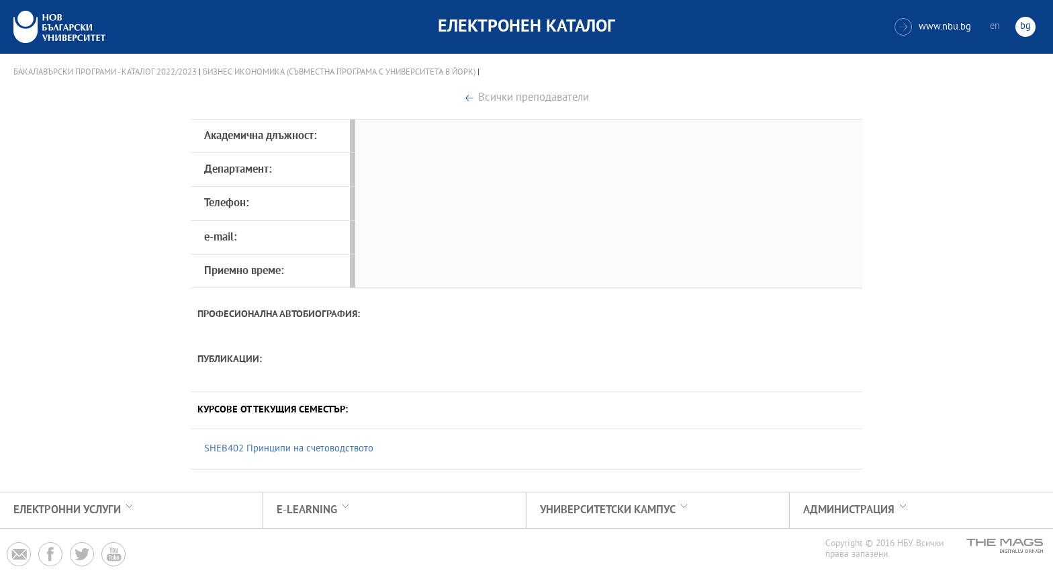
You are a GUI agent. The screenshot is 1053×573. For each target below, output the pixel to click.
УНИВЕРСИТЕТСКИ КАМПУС (608, 510)
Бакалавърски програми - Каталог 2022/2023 (105, 72)
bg (1025, 26)
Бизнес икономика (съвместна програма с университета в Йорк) (339, 72)
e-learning (307, 510)
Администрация (849, 510)
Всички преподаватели (533, 98)
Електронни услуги (67, 510)
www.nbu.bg (933, 27)
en (995, 26)
